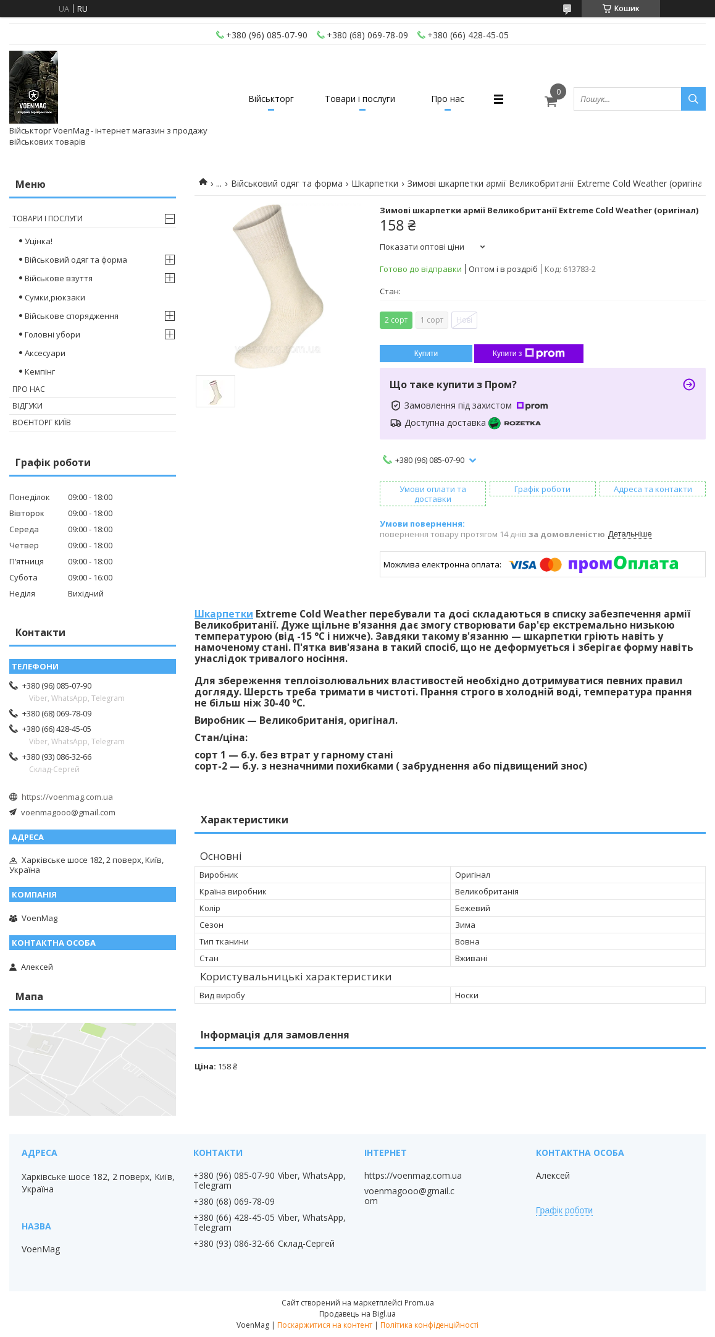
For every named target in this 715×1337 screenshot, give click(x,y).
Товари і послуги (360, 98)
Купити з (529, 353)
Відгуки (27, 406)
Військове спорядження (72, 315)
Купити (426, 353)
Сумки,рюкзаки (55, 297)
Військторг (271, 98)
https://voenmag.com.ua (67, 797)
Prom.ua (419, 1302)
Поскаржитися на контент (324, 1325)
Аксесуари (45, 353)
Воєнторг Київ (41, 422)
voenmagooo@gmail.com (68, 812)
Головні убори (52, 334)
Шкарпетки (374, 183)
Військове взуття (59, 278)
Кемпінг (40, 371)
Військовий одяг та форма (287, 183)
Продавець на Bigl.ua (357, 1314)
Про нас (447, 98)
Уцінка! (38, 241)
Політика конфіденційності (429, 1325)
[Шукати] (693, 99)
